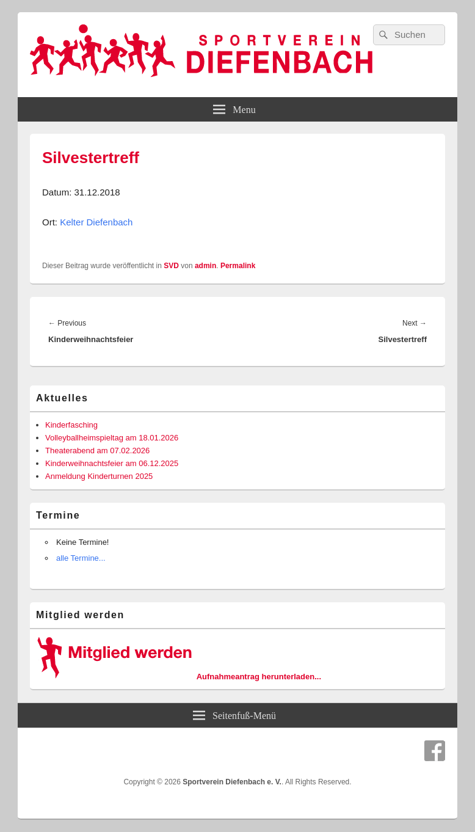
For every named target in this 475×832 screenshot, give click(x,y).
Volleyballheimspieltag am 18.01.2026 (111, 437)
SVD (171, 265)
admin (205, 265)
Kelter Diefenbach (96, 222)
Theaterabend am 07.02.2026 (97, 450)
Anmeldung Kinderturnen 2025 (99, 476)
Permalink (237, 265)
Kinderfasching (71, 424)
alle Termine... (81, 558)
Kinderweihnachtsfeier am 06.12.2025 (111, 463)
